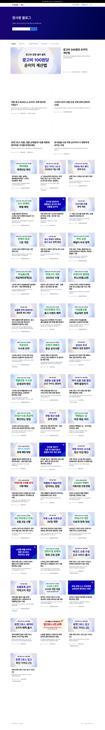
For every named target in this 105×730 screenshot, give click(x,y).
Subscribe (33, 29)
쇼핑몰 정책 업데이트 (33, 44)
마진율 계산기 (85, 4)
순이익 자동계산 (75, 4)
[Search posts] (90, 4)
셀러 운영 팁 (44, 44)
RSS (82, 723)
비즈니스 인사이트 (55, 44)
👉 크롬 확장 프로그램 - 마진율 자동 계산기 (52, 1)
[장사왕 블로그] (15, 5)
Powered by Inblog (88, 723)
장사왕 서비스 (22, 44)
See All (13, 44)
